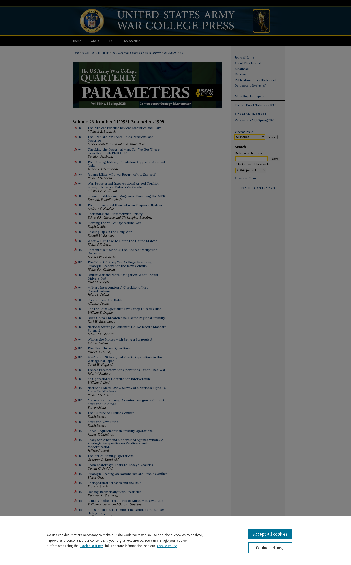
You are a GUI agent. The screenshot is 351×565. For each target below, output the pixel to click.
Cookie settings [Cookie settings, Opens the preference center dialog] (270, 547)
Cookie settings (91, 546)
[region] (175, 540)
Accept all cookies (270, 534)
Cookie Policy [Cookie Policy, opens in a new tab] (167, 546)
